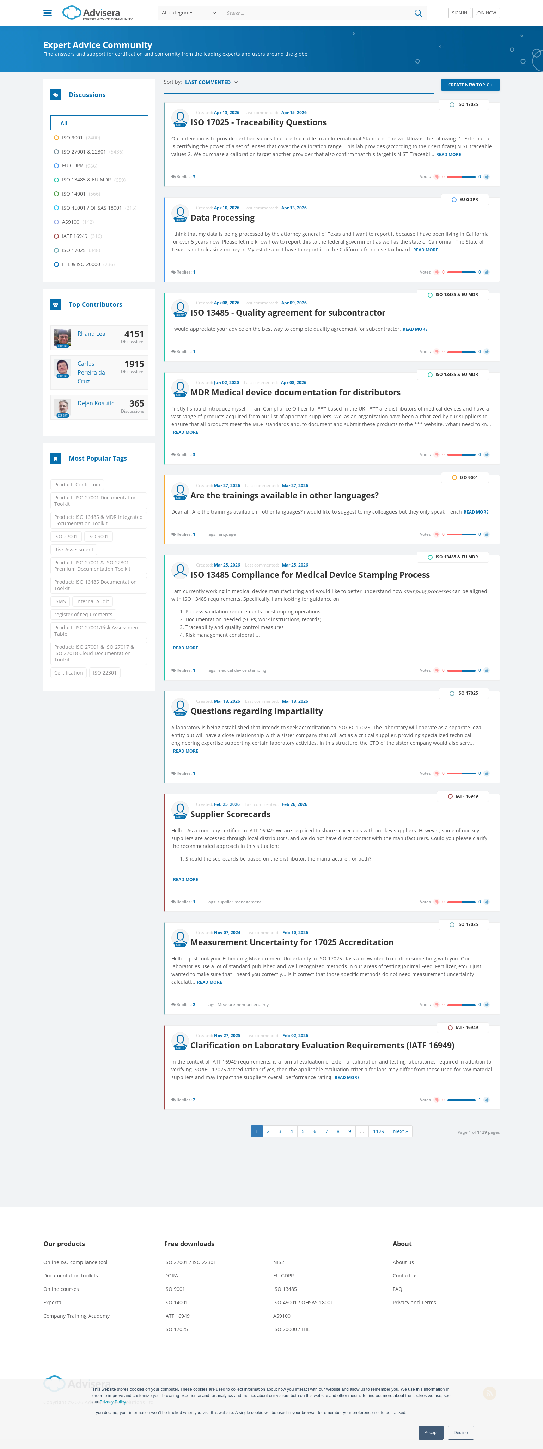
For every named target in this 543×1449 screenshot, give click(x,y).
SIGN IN (459, 13)
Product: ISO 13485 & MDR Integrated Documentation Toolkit (98, 520)
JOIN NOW (486, 13)
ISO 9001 (98, 536)
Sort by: (173, 81)
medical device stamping (242, 674)
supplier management (240, 908)
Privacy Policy (113, 1402)
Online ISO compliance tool (75, 1271)
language (227, 537)
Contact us (405, 1285)
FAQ (397, 1298)
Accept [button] (431, 1432)
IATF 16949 (177, 1325)
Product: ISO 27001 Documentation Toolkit (95, 500)
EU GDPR (283, 1285)
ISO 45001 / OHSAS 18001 (303, 1312)
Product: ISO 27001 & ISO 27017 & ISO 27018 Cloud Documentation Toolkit (94, 653)
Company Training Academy (76, 1325)
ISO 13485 (285, 1298)
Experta (52, 1312)
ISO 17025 (176, 1338)
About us (403, 1271)
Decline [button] (461, 1432)
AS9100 (282, 1325)
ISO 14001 (176, 1312)
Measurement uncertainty (243, 1012)
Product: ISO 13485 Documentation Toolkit (95, 585)
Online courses (61, 1298)
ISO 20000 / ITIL (291, 1338)
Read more (473, 153)
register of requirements (83, 614)
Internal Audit (92, 601)
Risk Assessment (73, 549)
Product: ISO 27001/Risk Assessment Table (97, 630)
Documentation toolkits (70, 1285)
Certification (68, 672)
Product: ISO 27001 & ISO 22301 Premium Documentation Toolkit (92, 565)
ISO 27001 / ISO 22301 (190, 1271)
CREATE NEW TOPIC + (470, 85)
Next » (400, 1140)
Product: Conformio (77, 484)
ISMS (60, 601)
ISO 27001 (66, 536)
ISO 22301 (105, 672)
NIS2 (278, 1271)
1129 (378, 1140)
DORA (171, 1285)
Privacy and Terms (414, 1312)
